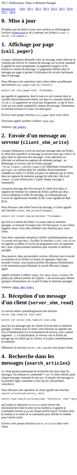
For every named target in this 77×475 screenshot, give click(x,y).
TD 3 (46, 8)
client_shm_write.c (23, 288)
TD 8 (12, 12)
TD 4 (54, 8)
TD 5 (62, 8)
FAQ (22, 8)
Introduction (8, 8)
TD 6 (70, 8)
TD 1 (30, 8)
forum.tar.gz (19, 32)
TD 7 (4, 12)
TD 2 (38, 8)
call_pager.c (19, 127)
